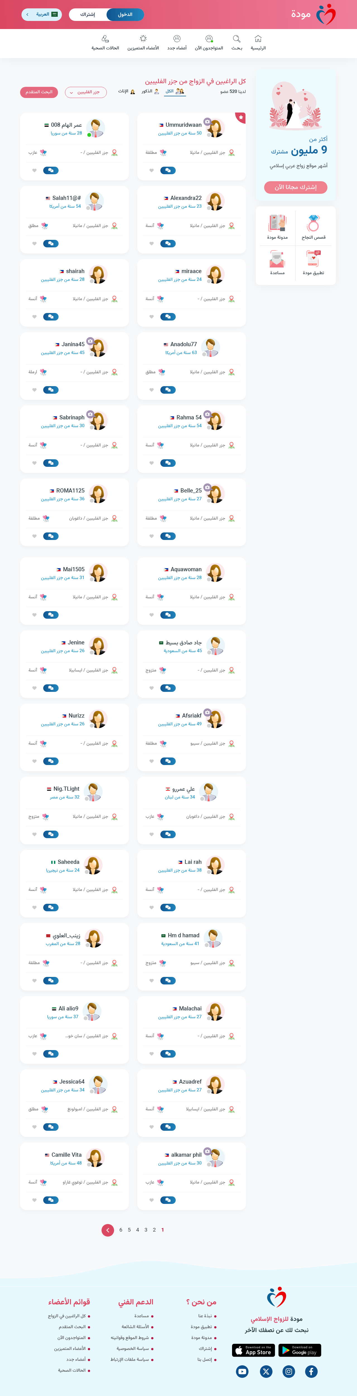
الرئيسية (258, 43)
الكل (175, 91)
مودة (313, 14)
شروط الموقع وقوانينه (130, 1338)
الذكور (151, 91)
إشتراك (87, 15)
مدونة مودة (277, 228)
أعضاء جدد (177, 43)
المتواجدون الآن (209, 43)
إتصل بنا (204, 1359)
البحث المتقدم (39, 92)
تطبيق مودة (313, 263)
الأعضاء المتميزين (143, 43)
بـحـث (236, 43)
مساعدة (277, 263)
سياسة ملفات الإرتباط (129, 1359)
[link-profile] (191, 129)
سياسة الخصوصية (133, 1348)
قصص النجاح (313, 228)
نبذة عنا (205, 1316)
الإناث (127, 91)
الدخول (125, 15)
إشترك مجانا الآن (296, 187)
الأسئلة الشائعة (135, 1327)
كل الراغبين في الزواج (67, 1316)
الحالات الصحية (105, 43)
